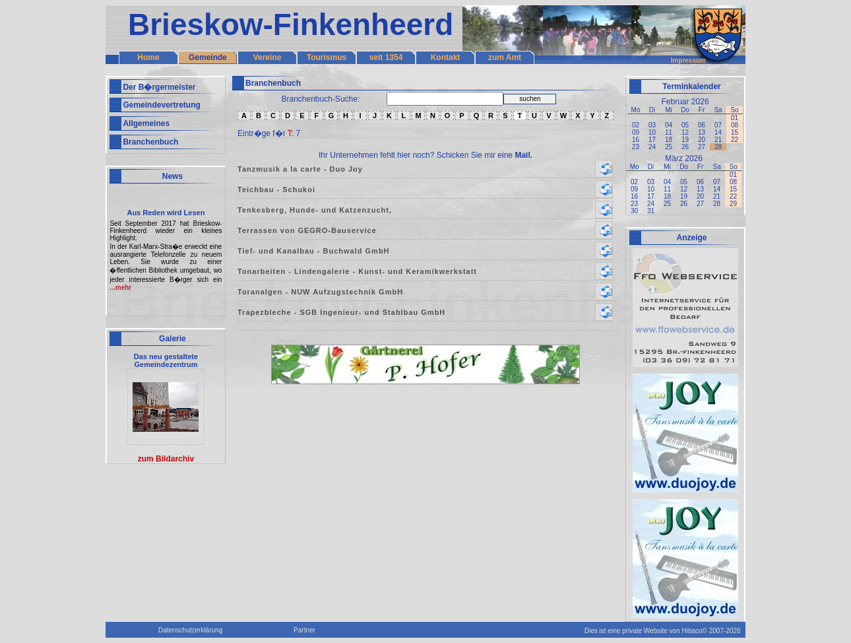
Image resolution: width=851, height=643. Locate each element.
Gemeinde (208, 57)
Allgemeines (146, 123)
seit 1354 (386, 57)
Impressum (688, 60)
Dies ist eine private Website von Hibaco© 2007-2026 (662, 630)
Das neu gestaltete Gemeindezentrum (166, 360)
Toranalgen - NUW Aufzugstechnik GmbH (320, 292)
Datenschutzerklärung (190, 630)
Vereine (267, 57)
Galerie (172, 338)
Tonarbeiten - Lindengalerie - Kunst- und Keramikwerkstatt (357, 271)
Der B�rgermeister (159, 87)
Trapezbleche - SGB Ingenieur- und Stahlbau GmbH (341, 312)
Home (148, 57)
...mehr (120, 287)
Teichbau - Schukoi (276, 189)
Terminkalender (691, 86)
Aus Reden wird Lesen (166, 213)
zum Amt (504, 57)
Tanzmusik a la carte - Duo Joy (300, 169)
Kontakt (445, 57)
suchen (529, 98)
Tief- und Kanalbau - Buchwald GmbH (313, 251)
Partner (304, 630)
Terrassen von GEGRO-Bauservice (307, 230)
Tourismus (326, 57)
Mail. (523, 155)
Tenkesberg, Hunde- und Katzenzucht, (314, 210)
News (172, 176)
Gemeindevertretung (161, 105)
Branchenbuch (150, 142)
